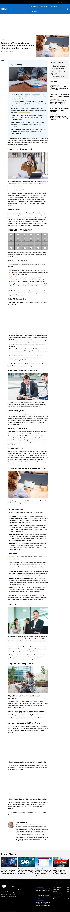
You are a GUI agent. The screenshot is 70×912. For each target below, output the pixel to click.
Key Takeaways (55, 65)
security (15, 272)
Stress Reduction (15, 101)
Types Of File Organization (58, 68)
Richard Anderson (17, 51)
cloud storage (14, 117)
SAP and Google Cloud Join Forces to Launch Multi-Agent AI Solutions (59, 95)
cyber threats (39, 358)
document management (24, 112)
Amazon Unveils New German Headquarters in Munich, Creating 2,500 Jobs (59, 118)
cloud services (30, 333)
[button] (67, 9)
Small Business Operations (8, 39)
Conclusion (54, 74)
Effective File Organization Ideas (59, 70)
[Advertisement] (35, 24)
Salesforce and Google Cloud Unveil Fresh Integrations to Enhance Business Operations (58, 102)
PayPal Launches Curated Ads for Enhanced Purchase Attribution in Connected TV (59, 88)
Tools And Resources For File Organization (58, 72)
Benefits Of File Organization (58, 66)
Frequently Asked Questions (58, 76)
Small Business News (54, 85)
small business (44, 181)
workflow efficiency (21, 99)
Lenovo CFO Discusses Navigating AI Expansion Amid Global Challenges (59, 110)
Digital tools (11, 556)
